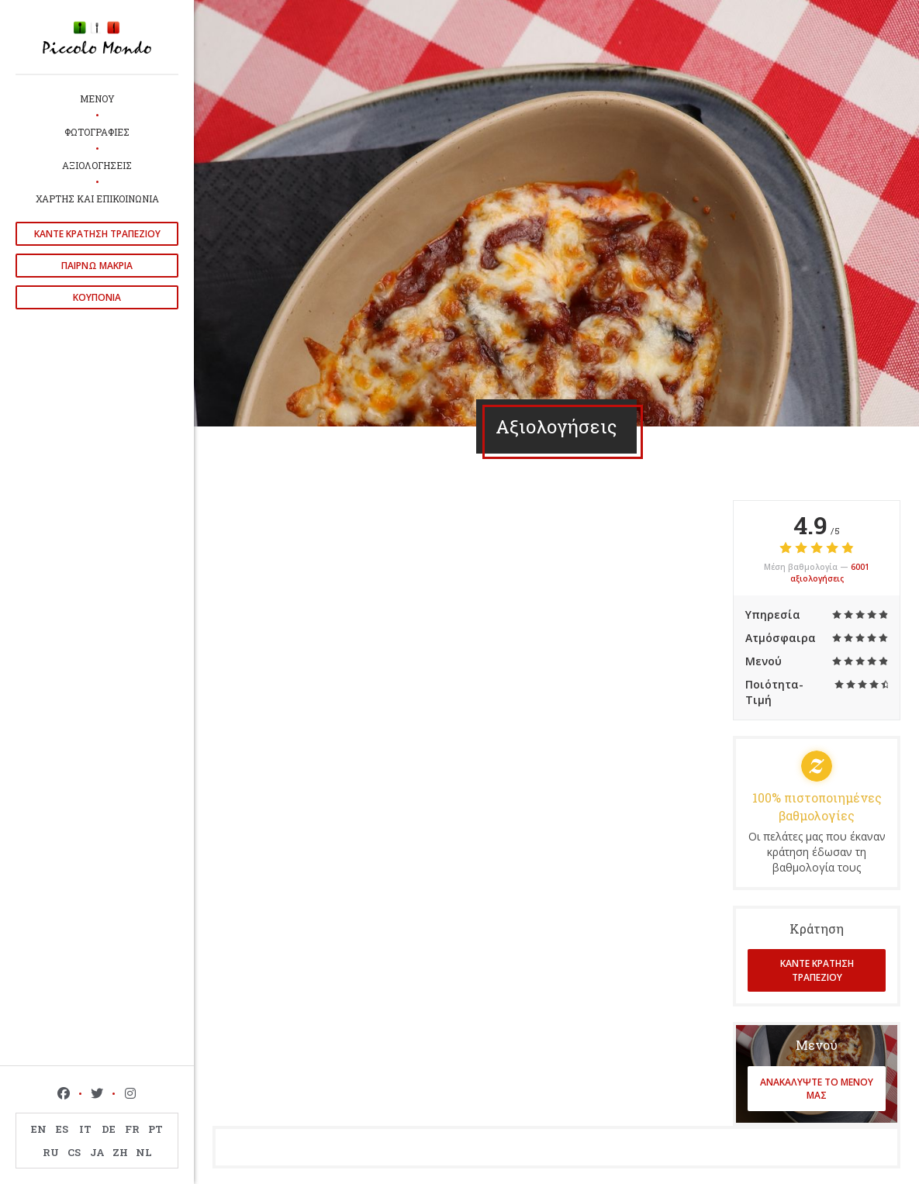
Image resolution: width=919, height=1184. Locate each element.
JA (97, 1152)
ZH (120, 1152)
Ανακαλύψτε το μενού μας (816, 1088)
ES (62, 1129)
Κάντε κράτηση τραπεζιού (97, 233)
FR (132, 1129)
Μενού (97, 98)
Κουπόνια (97, 297)
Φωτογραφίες (97, 132)
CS (74, 1152)
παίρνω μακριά (97, 265)
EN (39, 1129)
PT (155, 1129)
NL (144, 1152)
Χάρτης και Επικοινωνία (97, 198)
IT (85, 1129)
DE (109, 1129)
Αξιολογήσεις (97, 165)
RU (51, 1152)
